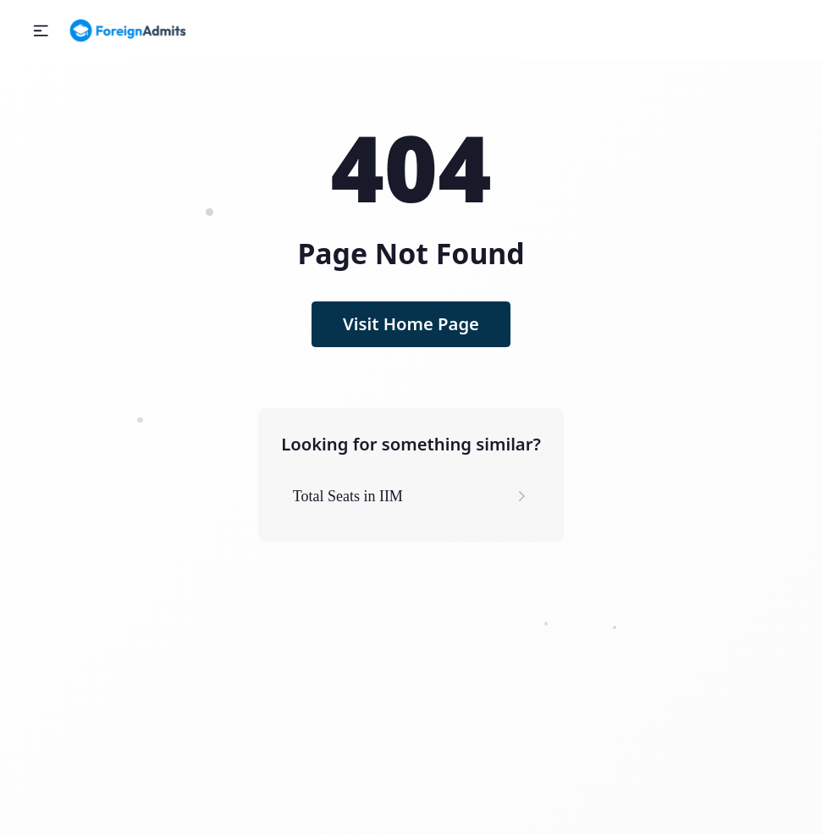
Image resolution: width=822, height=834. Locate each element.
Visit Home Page (411, 323)
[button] (41, 31)
